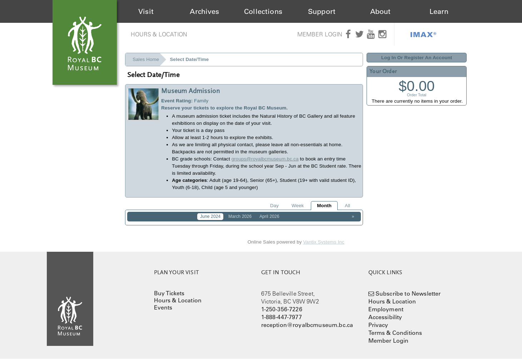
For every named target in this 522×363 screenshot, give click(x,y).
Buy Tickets (169, 297)
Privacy (378, 329)
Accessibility (385, 321)
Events (163, 311)
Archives (204, 11)
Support (321, 11)
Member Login (320, 34)
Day (274, 205)
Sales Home (146, 59)
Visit (146, 11)
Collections (263, 11)
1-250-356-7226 (281, 313)
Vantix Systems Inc (323, 246)
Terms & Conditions (395, 337)
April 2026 (269, 216)
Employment (386, 313)
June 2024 (210, 216)
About (380, 11)
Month (324, 205)
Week (298, 205)
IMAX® (423, 34)
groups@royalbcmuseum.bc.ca (265, 159)
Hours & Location (159, 34)
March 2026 (240, 216)
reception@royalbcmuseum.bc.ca (307, 329)
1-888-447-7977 (281, 321)
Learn (439, 11)
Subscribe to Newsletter (408, 297)
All (347, 205)
